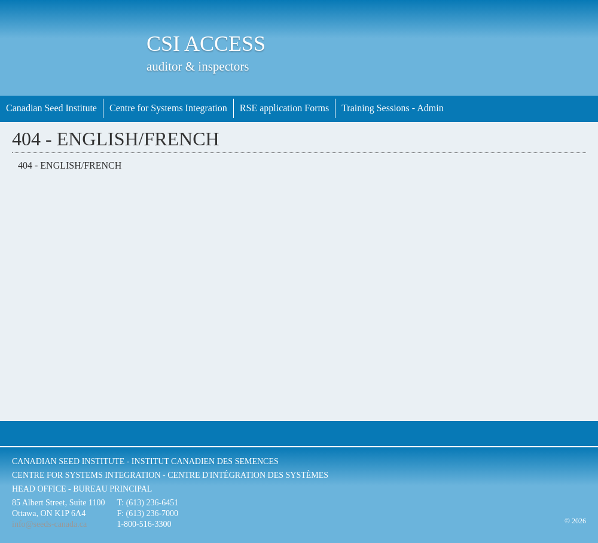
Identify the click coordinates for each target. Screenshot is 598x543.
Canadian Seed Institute (51, 108)
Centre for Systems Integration (168, 108)
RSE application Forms (284, 108)
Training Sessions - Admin (392, 108)
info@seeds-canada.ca (49, 524)
